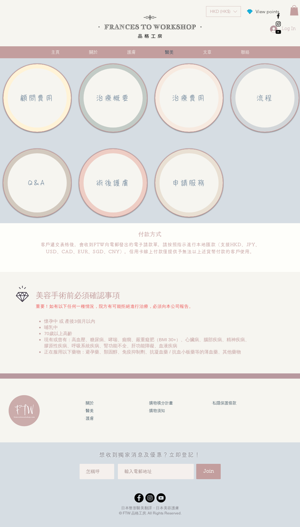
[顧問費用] (37, 98)
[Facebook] (139, 497)
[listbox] (223, 11)
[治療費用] (189, 98)
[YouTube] (161, 497)
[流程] (264, 98)
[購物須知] (163, 410)
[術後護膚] (113, 182)
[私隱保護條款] (226, 403)
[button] (223, 11)
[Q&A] (37, 182)
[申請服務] (189, 182)
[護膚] (99, 418)
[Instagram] (150, 497)
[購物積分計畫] (163, 403)
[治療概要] (113, 98)
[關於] (99, 403)
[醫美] (99, 410)
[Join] (208, 471)
